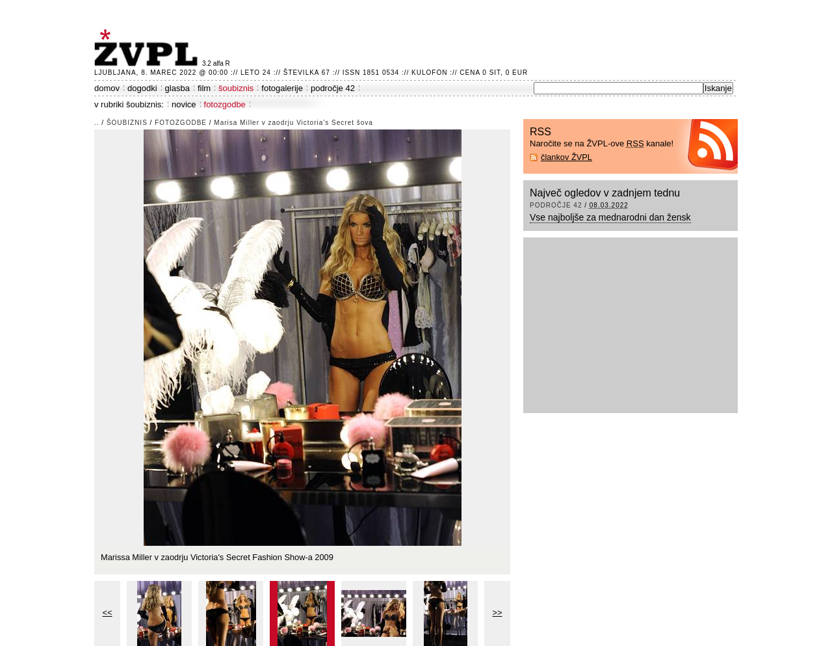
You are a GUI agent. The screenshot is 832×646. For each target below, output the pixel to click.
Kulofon (429, 72)
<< (107, 612)
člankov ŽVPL (566, 157)
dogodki (142, 88)
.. (96, 122)
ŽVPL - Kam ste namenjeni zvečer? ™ (148, 47)
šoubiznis (236, 88)
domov (107, 88)
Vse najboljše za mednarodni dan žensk (610, 217)
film (204, 88)
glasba (177, 88)
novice (184, 104)
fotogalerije (282, 88)
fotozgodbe (225, 104)
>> (497, 612)
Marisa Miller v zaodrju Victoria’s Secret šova (293, 122)
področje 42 (333, 88)
